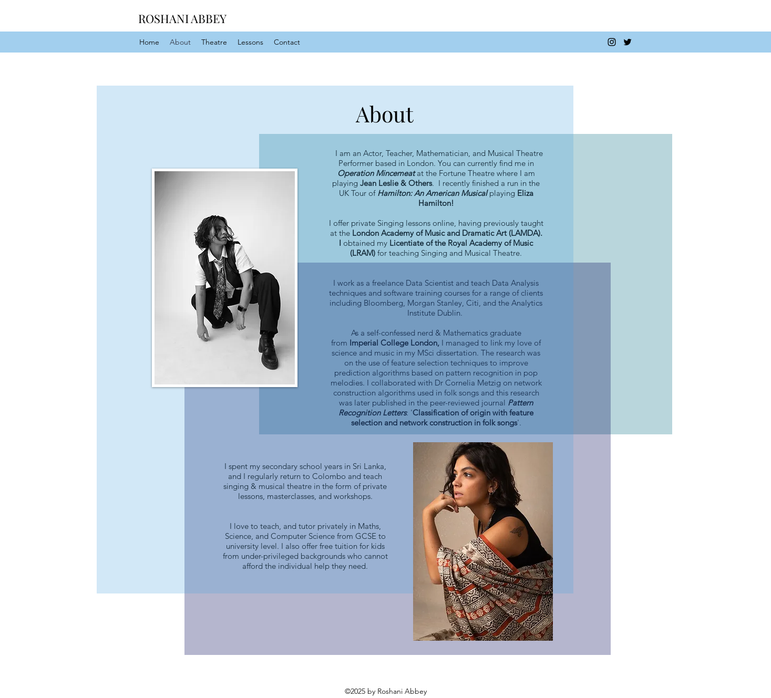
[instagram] (611, 42)
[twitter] (627, 42)
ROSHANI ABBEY (182, 18)
